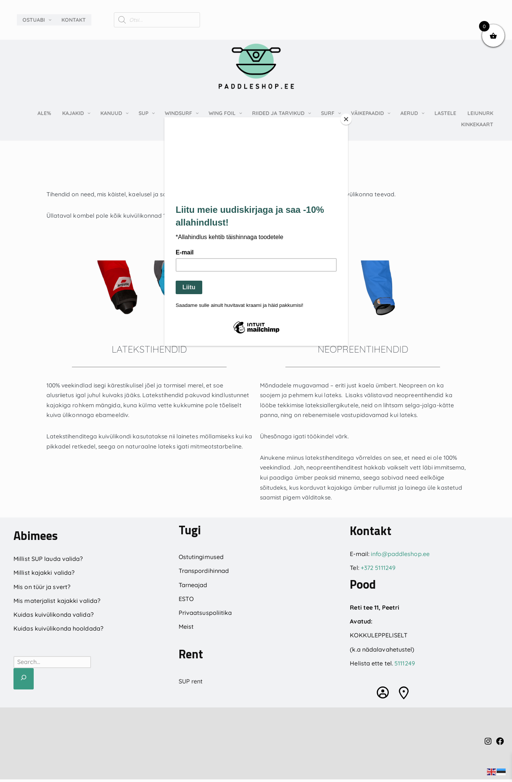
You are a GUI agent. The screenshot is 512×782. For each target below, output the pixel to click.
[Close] (346, 119)
